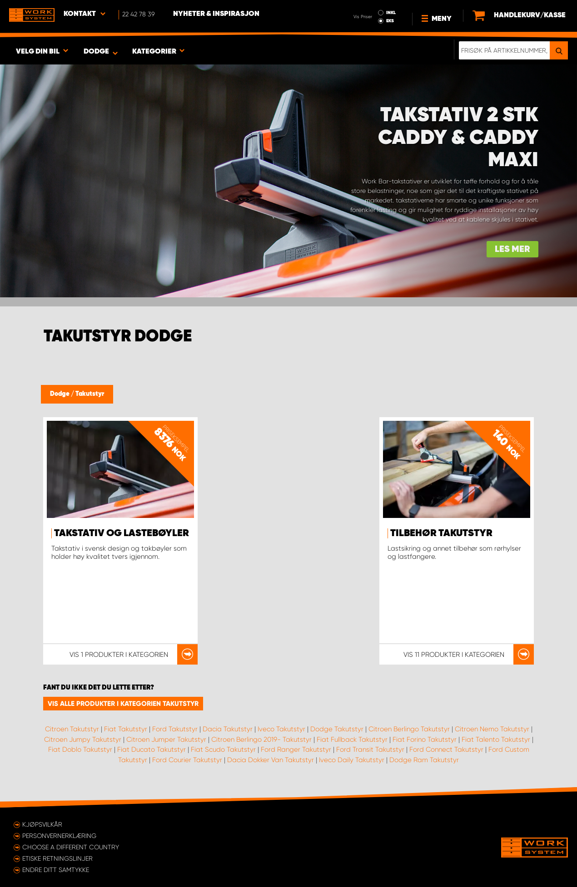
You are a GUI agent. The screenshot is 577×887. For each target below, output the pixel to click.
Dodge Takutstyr (336, 729)
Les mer (512, 249)
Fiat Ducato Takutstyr (151, 749)
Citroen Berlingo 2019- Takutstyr (261, 739)
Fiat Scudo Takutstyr (223, 749)
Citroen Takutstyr (72, 729)
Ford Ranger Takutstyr (296, 749)
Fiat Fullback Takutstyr (352, 739)
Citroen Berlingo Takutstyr (409, 729)
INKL (391, 12)
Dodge (60, 394)
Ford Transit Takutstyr (370, 749)
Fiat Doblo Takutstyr (80, 749)
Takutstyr (89, 394)
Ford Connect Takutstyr (446, 749)
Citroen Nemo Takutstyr (492, 729)
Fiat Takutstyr (125, 729)
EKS (390, 21)
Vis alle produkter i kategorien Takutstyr (123, 704)
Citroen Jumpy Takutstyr (82, 739)
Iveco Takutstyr (281, 729)
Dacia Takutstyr (228, 729)
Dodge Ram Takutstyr (424, 760)
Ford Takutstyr (175, 729)
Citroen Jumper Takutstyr (166, 739)
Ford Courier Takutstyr (187, 760)
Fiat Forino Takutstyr (425, 739)
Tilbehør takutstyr (441, 533)
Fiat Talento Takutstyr (496, 739)
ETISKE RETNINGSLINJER (57, 858)
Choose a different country (70, 847)
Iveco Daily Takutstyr (351, 760)
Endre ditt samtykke (55, 869)
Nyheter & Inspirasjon (216, 14)
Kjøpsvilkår (42, 824)
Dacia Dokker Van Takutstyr (270, 760)
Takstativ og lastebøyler (121, 533)
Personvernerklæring (59, 835)
